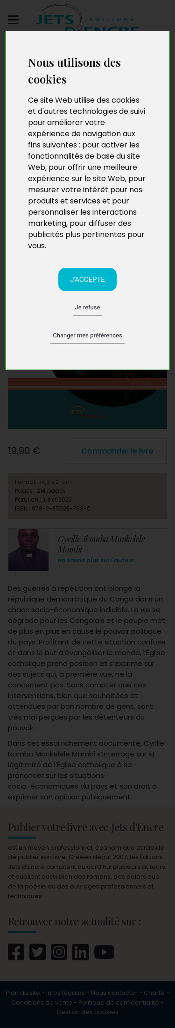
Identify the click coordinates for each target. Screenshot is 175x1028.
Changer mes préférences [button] (87, 335)
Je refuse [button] (87, 307)
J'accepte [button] (87, 279)
